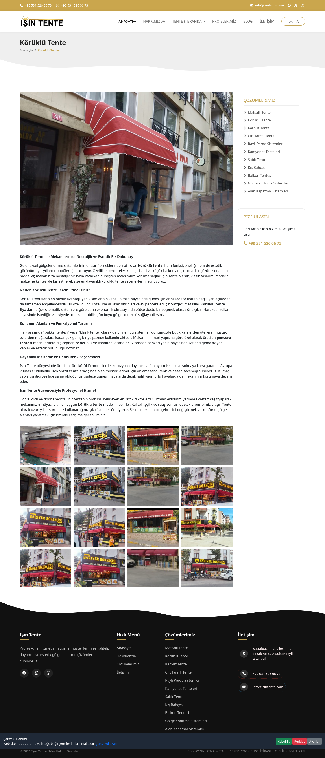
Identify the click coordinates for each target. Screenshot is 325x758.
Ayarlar (314, 741)
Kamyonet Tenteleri (262, 152)
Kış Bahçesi (255, 168)
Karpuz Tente (257, 128)
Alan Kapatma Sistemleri (266, 191)
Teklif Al (293, 21)
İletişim (123, 671)
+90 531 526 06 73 (36, 5)
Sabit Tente (255, 160)
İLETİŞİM (267, 21)
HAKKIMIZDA (154, 21)
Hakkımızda (126, 655)
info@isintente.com (267, 5)
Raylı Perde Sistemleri (264, 144)
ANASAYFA (127, 21)
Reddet (299, 741)
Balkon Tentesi (258, 176)
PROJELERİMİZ (224, 21)
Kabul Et (284, 741)
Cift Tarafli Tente (259, 136)
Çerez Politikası (106, 744)
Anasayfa (26, 50)
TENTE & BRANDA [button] (187, 21)
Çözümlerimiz (128, 663)
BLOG (248, 21)
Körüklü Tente (257, 120)
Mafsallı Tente (257, 112)
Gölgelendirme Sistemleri (267, 183)
